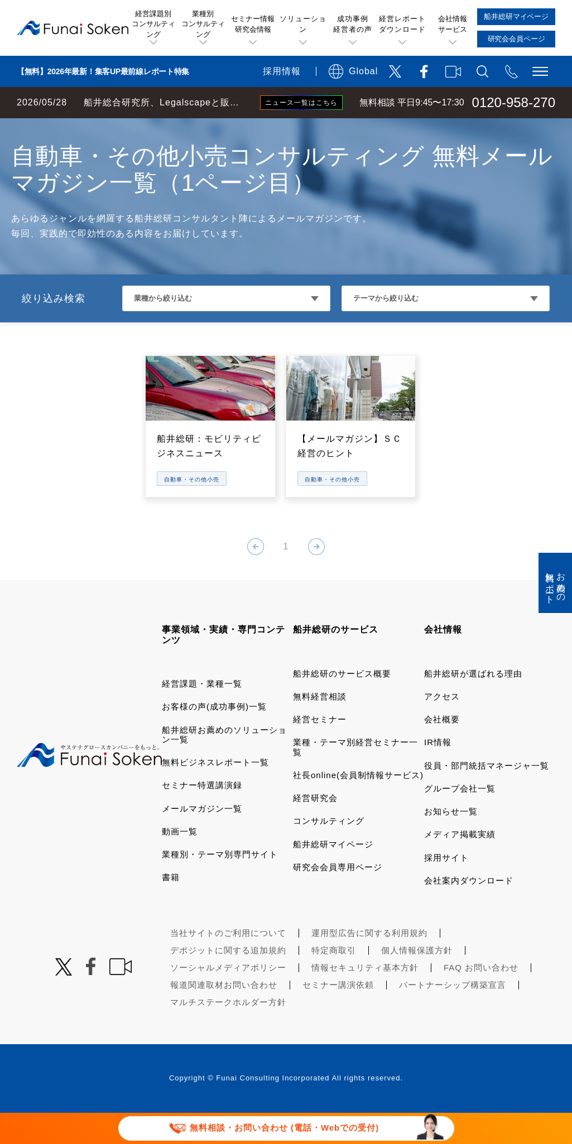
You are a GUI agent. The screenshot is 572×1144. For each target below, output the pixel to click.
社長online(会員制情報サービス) (358, 806)
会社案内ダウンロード (468, 911)
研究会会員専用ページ (337, 898)
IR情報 (437, 773)
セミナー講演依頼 (338, 1016)
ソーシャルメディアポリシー (228, 998)
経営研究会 (315, 829)
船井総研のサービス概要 (342, 704)
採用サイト (446, 889)
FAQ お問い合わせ (481, 998)
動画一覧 (180, 862)
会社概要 (442, 750)
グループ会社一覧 (460, 819)
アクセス (442, 727)
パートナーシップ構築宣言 (452, 1016)
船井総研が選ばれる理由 (473, 704)
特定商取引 (333, 981)
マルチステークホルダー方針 (228, 1033)
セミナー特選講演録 (202, 816)
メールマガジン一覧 (202, 839)
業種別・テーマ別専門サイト (220, 885)
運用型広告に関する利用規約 (369, 964)
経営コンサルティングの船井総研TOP (83, 129)
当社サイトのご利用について (228, 964)
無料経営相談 (320, 727)
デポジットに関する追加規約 (228, 981)
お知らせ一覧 (451, 842)
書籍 (171, 908)
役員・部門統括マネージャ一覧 (486, 797)
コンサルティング (328, 852)
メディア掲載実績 (460, 865)
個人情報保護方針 (417, 981)
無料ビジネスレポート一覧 (215, 793)
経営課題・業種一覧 (202, 715)
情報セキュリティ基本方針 (365, 998)
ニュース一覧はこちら (301, 103)
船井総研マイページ (333, 875)
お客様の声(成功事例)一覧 (214, 737)
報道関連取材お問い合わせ (223, 1016)
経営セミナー (320, 750)
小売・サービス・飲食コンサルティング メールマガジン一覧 (283, 129)
